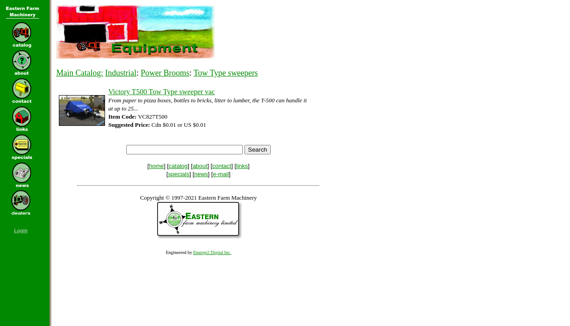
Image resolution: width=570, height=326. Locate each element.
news (201, 174)
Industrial (120, 72)
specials (178, 174)
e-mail (221, 174)
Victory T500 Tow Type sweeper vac (161, 92)
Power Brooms (165, 72)
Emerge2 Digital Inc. (212, 252)
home (156, 166)
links (242, 166)
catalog (178, 166)
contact (221, 166)
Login (21, 230)
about (199, 166)
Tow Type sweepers (225, 72)
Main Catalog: (79, 72)
